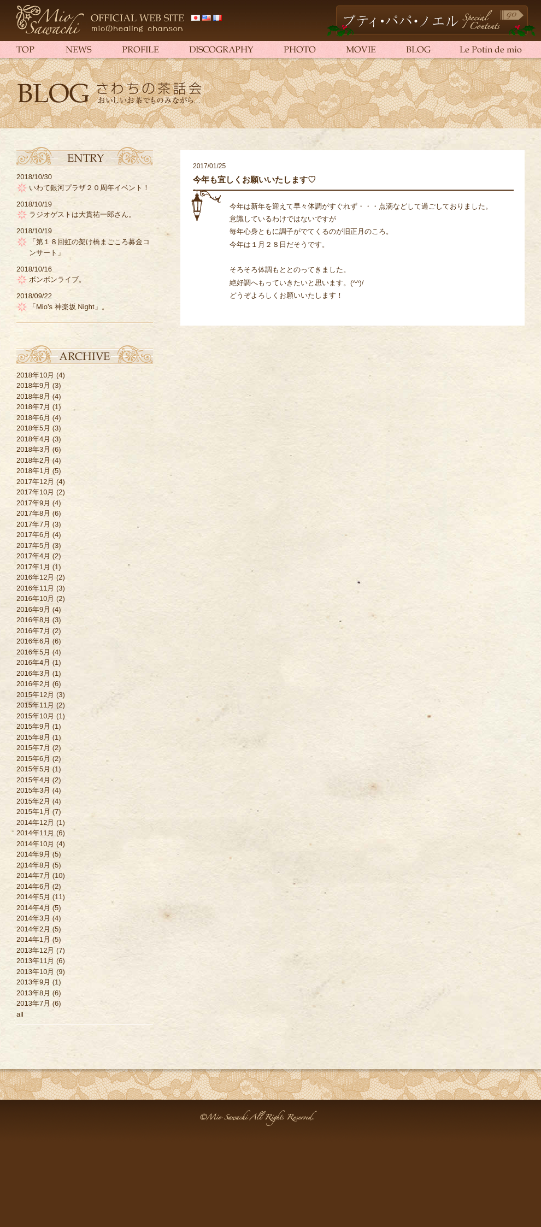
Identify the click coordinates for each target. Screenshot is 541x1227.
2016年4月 (33, 662)
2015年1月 (33, 811)
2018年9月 (33, 385)
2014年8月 (33, 865)
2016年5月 (33, 652)
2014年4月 (33, 908)
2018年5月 (33, 428)
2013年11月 (35, 961)
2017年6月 (33, 534)
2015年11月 (35, 705)
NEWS (76, 49)
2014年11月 (35, 833)
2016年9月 (33, 609)
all (19, 1014)
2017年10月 (35, 492)
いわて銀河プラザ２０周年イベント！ (89, 188)
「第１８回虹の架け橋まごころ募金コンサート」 (89, 247)
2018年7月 (33, 407)
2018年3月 (33, 449)
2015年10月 (35, 716)
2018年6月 (33, 418)
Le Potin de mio (483, 49)
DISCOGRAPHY (218, 49)
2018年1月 (33, 471)
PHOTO (298, 49)
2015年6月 (33, 758)
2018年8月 (33, 396)
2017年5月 (33, 545)
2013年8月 (33, 993)
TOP (32, 49)
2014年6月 (33, 886)
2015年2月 (33, 801)
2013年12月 (35, 950)
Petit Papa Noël (431, 21)
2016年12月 (35, 577)
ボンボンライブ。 (57, 279)
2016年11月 (35, 588)
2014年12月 (35, 822)
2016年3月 (33, 673)
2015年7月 (33, 748)
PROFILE (138, 49)
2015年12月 (35, 695)
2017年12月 (35, 481)
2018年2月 (33, 460)
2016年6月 (33, 641)
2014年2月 (33, 929)
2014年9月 (33, 854)
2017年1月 (33, 567)
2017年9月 (33, 503)
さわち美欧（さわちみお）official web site (101, 20)
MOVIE (361, 49)
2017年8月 (33, 513)
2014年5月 (33, 897)
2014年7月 (33, 875)
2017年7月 (33, 524)
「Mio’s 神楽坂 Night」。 (69, 307)
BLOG (418, 49)
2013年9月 (33, 982)
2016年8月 (33, 620)
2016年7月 (33, 631)
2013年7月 (33, 1003)
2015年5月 (33, 769)
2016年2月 (33, 684)
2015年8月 (33, 737)
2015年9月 (33, 726)
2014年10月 (35, 844)
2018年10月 (35, 375)
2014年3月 (33, 918)
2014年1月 (33, 939)
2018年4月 (33, 439)
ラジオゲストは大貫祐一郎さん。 (82, 214)
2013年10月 (35, 972)
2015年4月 (33, 780)
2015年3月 (33, 790)
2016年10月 (35, 598)
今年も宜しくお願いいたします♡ (254, 179)
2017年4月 (33, 556)
